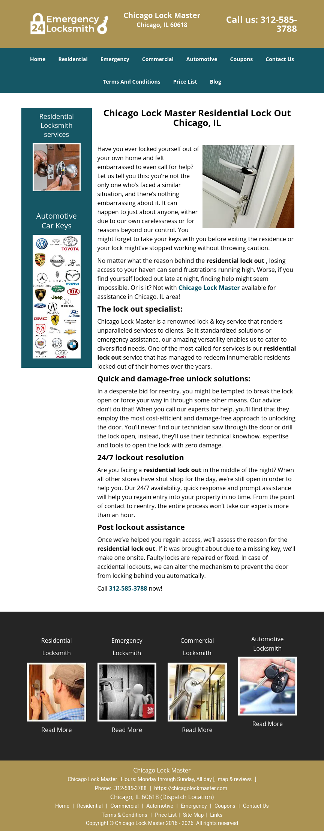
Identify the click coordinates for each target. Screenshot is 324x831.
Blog (215, 81)
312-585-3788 (278, 23)
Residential (73, 59)
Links (216, 815)
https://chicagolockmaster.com (190, 788)
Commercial (158, 59)
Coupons (241, 59)
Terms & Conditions (124, 815)
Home (37, 59)
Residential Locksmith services (56, 125)
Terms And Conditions (131, 81)
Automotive (202, 59)
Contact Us (280, 59)
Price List (185, 81)
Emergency (114, 59)
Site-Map (193, 815)
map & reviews (235, 779)
